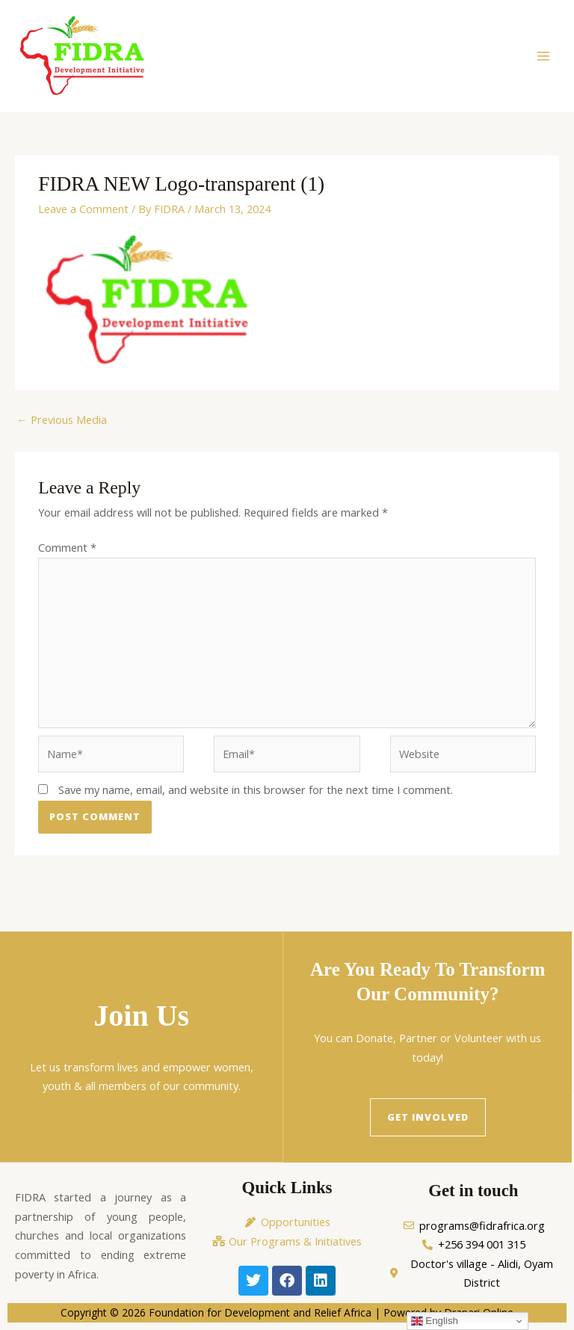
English (434, 1321)
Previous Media (61, 419)
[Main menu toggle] (543, 56)
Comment (67, 547)
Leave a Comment (83, 208)
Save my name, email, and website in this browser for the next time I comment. (255, 790)
